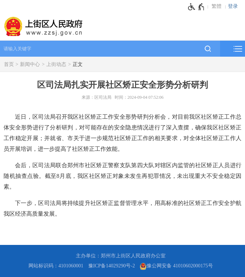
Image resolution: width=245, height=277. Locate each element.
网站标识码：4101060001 (55, 265)
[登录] (234, 6)
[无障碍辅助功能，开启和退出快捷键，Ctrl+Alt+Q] (196, 6)
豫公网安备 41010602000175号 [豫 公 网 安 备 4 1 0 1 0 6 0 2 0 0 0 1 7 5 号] (176, 266)
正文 (78, 64)
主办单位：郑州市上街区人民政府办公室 (121, 255)
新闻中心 (30, 64)
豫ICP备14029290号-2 (111, 265)
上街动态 (56, 64)
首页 (9, 64)
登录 (233, 6)
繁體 (216, 6)
